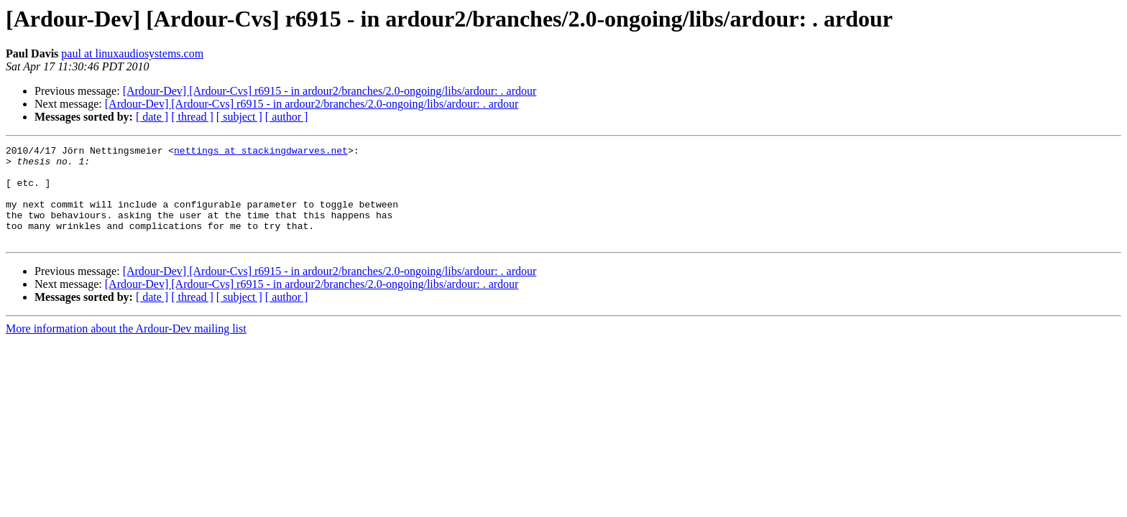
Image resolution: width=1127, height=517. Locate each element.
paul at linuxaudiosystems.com (132, 53)
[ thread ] (192, 117)
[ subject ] (239, 117)
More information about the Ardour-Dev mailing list (126, 348)
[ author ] (286, 117)
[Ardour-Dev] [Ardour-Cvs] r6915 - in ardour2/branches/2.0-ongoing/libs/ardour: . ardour (330, 91)
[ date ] (152, 117)
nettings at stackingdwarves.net (261, 152)
